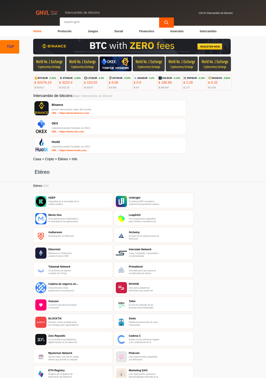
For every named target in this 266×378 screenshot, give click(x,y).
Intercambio (208, 30)
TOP (10, 47)
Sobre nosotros (123, 353)
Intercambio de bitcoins (109, 372)
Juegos (93, 30)
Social (118, 30)
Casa (37, 124)
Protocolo (64, 30)
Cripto (49, 124)
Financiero (146, 30)
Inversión (176, 30)
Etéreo (63, 124)
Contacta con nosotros (90, 353)
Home (37, 30)
